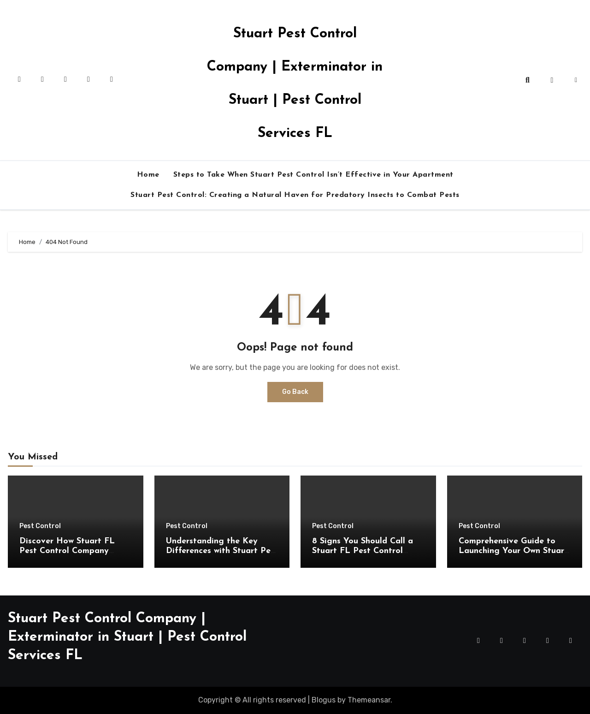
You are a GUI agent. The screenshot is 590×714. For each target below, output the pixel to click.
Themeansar (369, 700)
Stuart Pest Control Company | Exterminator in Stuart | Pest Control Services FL (127, 637)
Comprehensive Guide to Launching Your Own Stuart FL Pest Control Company (513, 551)
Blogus (324, 700)
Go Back (295, 392)
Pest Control (40, 526)
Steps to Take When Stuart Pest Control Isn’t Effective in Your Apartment (313, 174)
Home (148, 174)
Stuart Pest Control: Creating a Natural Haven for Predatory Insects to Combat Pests (295, 195)
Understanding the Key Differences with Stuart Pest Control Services (222, 551)
